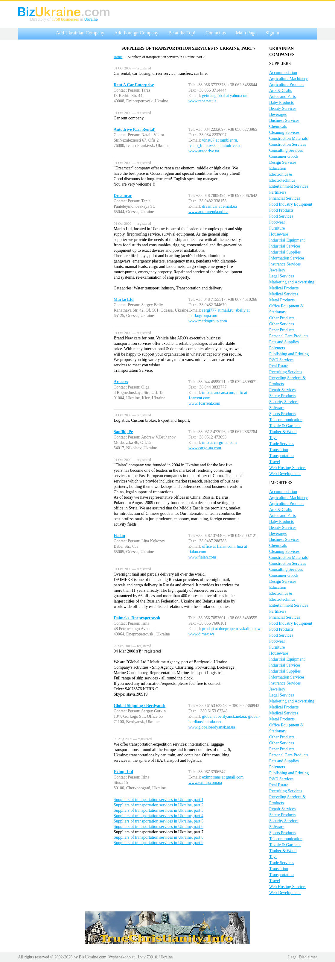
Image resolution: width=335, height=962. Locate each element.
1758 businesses (65, 19)
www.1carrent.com (204, 403)
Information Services (286, 258)
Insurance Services (285, 264)
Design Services (282, 162)
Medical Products (284, 288)
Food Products (281, 210)
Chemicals (278, 126)
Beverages (278, 114)
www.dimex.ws (201, 634)
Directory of (41, 19)
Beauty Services (282, 108)
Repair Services (282, 390)
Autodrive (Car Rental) (135, 129)
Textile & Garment (285, 426)
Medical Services (283, 294)
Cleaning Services (284, 132)
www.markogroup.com (207, 321)
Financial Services (284, 198)
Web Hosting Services (287, 467)
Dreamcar (123, 195)
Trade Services (281, 443)
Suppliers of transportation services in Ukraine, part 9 (158, 842)
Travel (274, 461)
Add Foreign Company (136, 32)
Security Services (284, 402)
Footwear (277, 222)
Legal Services (281, 276)
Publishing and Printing (289, 354)
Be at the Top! (182, 32)
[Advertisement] (60, 103)
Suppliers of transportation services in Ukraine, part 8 (158, 837)
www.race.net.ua (202, 101)
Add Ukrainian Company (80, 32)
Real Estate (278, 366)
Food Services (281, 216)
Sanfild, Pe (123, 432)
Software (276, 408)
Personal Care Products (288, 336)
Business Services (284, 120)
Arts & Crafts (280, 90)
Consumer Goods (284, 156)
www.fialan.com (202, 557)
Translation (278, 449)
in (81, 19)
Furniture (277, 228)
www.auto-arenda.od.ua (208, 212)
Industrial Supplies (285, 252)
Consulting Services (286, 150)
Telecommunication (285, 420)
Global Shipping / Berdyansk (139, 705)
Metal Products (282, 300)
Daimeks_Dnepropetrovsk (137, 618)
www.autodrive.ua (203, 151)
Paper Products (281, 330)
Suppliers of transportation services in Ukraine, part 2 (158, 805)
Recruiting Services (285, 372)
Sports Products (282, 414)
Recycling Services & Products (287, 381)
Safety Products (282, 396)
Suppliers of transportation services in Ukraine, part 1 (158, 799)
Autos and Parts (282, 96)
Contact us (215, 32)
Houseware (278, 234)
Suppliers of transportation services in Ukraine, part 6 (158, 826)
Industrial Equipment (287, 240)
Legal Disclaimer (302, 957)
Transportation (281, 455)
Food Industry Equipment (290, 204)
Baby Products (281, 102)
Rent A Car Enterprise (134, 85)
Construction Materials (288, 138)
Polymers (277, 348)
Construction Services (287, 144)
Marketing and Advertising (291, 282)
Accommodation (283, 72)
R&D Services (281, 360)
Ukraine (91, 19)
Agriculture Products (286, 84)
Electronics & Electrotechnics (282, 177)
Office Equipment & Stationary (286, 309)
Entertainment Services (288, 186)
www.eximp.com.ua (205, 782)
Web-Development (285, 473)
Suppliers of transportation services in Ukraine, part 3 (158, 810)
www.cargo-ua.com (204, 448)
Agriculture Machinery (288, 78)
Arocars (121, 382)
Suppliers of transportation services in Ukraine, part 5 (158, 821)
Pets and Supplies (284, 342)
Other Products (281, 318)
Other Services (281, 324)
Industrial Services (285, 246)
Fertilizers (277, 192)
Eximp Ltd (123, 772)
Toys (273, 438)
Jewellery (277, 270)
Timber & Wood (282, 432)
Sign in (272, 32)
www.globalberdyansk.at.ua (211, 727)
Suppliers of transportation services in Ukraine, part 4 (158, 816)
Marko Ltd (124, 299)
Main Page (246, 32)
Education (277, 168)
